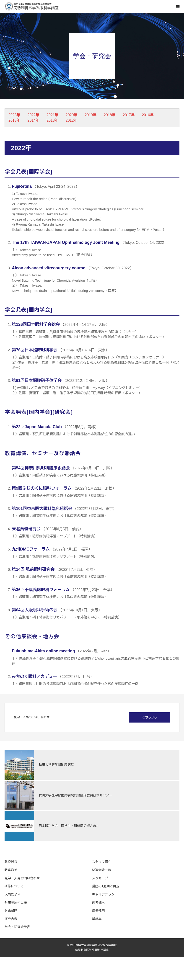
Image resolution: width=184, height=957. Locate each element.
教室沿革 (11, 870)
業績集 (97, 919)
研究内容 (11, 919)
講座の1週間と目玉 (105, 886)
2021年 (52, 115)
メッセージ (100, 878)
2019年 (90, 115)
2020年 (72, 115)
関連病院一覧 (101, 870)
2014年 (33, 120)
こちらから (149, 717)
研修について (14, 886)
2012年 (72, 120)
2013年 (52, 120)
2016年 (148, 115)
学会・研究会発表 (17, 927)
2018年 (110, 115)
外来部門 (11, 911)
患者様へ (98, 902)
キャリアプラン (103, 894)
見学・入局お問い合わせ (22, 878)
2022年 (33, 115)
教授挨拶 (11, 862)
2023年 (14, 115)
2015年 (14, 120)
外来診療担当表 (16, 902)
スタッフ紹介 (101, 862)
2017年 (129, 115)
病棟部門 (98, 911)
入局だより (13, 894)
